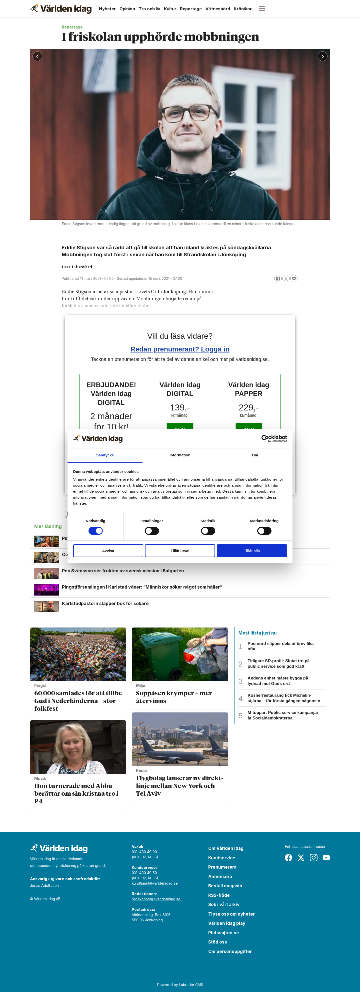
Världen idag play (226, 923)
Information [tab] (180, 455)
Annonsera (220, 876)
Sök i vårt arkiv (224, 904)
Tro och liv (149, 8)
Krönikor (243, 8)
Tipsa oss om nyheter (231, 914)
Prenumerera (222, 867)
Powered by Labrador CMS (180, 985)
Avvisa (108, 551)
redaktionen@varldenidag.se (156, 899)
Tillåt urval (180, 551)
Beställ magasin (225, 886)
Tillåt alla (252, 551)
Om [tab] (255, 455)
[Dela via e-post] (294, 278)
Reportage (191, 8)
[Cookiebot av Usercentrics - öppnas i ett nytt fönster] (265, 438)
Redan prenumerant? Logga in (180, 349)
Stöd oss (217, 942)
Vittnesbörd (218, 8)
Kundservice (221, 857)
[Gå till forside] (61, 8)
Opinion (127, 8)
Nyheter (107, 8)
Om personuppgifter (230, 951)
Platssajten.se (223, 932)
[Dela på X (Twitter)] (286, 278)
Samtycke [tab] (105, 455)
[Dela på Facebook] (278, 278)
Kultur (170, 8)
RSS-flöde (219, 895)
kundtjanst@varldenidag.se (155, 883)
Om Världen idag (226, 848)
